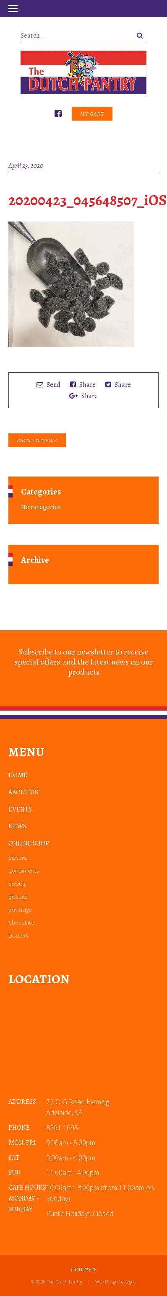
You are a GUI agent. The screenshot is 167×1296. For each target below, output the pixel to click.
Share (83, 384)
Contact (83, 1269)
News (17, 826)
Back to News (37, 440)
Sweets (17, 883)
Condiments (23, 870)
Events (20, 809)
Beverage (20, 909)
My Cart (92, 113)
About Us (23, 792)
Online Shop (28, 843)
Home (17, 775)
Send (48, 384)
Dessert (18, 935)
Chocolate (21, 922)
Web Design (106, 1282)
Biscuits (17, 857)
